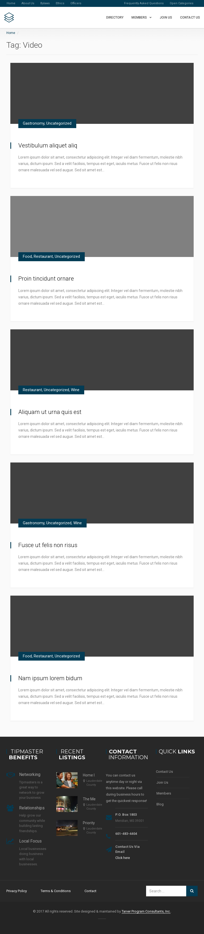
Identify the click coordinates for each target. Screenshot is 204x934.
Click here (122, 858)
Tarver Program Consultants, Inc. (146, 911)
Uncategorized (58, 123)
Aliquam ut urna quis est (50, 412)
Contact (90, 891)
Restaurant (43, 256)
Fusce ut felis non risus (47, 545)
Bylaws (45, 3)
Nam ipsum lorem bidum (50, 678)
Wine (75, 389)
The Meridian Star (98, 799)
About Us (28, 3)
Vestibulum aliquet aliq (47, 145)
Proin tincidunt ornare (46, 278)
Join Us (166, 17)
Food (27, 256)
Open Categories (181, 3)
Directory (115, 17)
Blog (160, 804)
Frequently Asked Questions (144, 3)
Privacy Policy (16, 891)
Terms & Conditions (56, 891)
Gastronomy (33, 123)
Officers (75, 3)
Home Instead (94, 775)
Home (11, 3)
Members (139, 17)
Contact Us (190, 17)
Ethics (60, 3)
